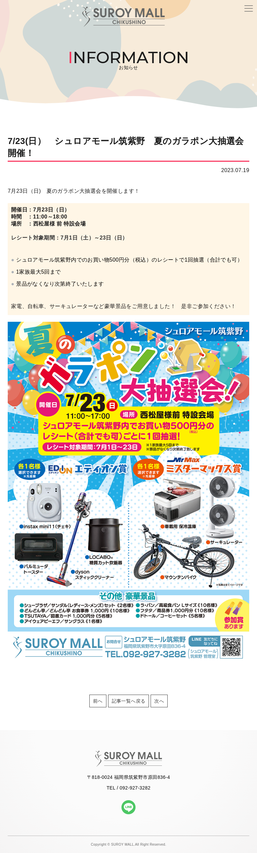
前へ (98, 701)
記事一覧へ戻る (129, 701)
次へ (159, 701)
